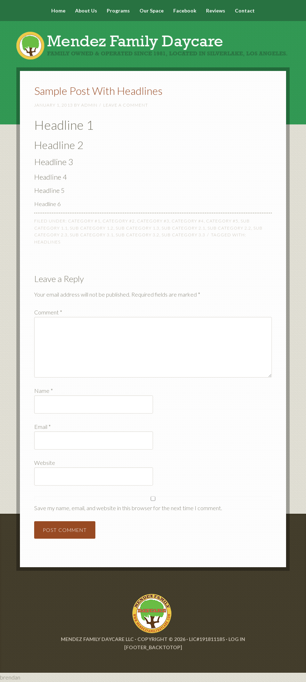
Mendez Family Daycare (153, 39)
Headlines (47, 242)
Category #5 (222, 221)
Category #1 (84, 221)
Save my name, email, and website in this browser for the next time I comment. (128, 507)
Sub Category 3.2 (137, 234)
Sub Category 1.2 (92, 228)
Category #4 (188, 221)
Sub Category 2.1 (183, 228)
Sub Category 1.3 (137, 228)
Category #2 (118, 221)
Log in (236, 639)
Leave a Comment (125, 105)
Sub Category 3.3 (183, 234)
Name (43, 390)
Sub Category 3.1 (92, 234)
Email (42, 426)
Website (44, 462)
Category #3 (153, 221)
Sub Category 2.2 (229, 228)
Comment (48, 312)
